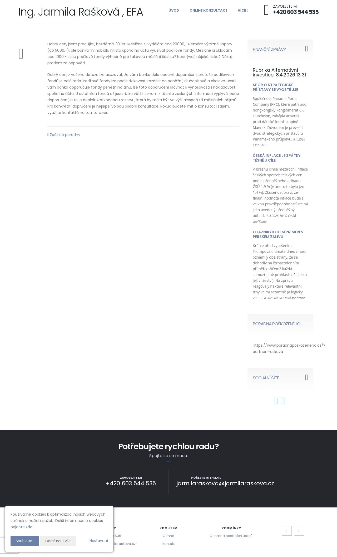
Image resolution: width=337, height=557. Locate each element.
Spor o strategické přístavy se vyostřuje (275, 87)
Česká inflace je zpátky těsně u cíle (276, 158)
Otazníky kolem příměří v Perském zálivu (278, 234)
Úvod (173, 10)
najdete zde (21, 527)
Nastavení (99, 540)
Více (243, 10)
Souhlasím (25, 540)
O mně (168, 536)
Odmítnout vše (58, 540)
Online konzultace (208, 10)
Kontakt (168, 543)
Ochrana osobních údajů (231, 536)
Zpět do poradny (63, 134)
